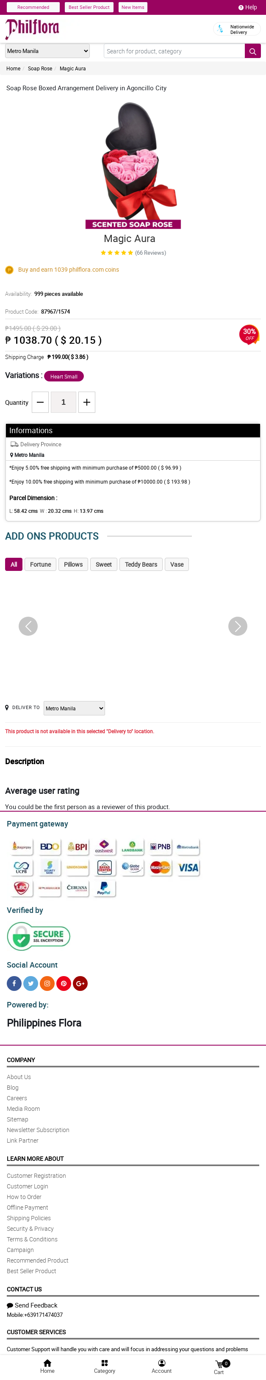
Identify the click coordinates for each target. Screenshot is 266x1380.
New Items (133, 7)
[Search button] (253, 51)
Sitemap (17, 1114)
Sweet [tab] (104, 564)
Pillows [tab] (73, 564)
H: (81, 510)
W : (51, 510)
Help (247, 7)
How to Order (24, 1192)
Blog (13, 1082)
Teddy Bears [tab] (141, 564)
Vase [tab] (176, 564)
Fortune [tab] (40, 564)
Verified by (24, 908)
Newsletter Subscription (38, 1125)
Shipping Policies (29, 1213)
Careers (17, 1093)
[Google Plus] (80, 979)
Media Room (23, 1103)
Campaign (20, 1245)
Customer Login (27, 1181)
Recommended (33, 7)
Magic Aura (73, 68)
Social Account (30, 961)
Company (21, 1055)
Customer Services (36, 1327)
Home (13, 68)
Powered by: (26, 1000)
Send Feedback (32, 1300)
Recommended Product (38, 1255)
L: (22, 510)
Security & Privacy (30, 1223)
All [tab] (14, 564)
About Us (19, 1072)
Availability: (42, 294)
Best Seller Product (89, 7)
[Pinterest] (63, 979)
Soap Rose (40, 68)
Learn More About (35, 1153)
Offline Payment (27, 1202)
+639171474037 (43, 1309)
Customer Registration (36, 1170)
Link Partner (23, 1135)
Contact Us (24, 1284)
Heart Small (64, 376)
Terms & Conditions (32, 1234)
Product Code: (36, 311)
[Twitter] (30, 979)
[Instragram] (47, 979)
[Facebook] (14, 979)
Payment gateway (34, 822)
